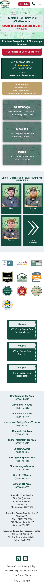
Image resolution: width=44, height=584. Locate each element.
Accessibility (11, 570)
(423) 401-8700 (22, 425)
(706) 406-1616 (22, 434)
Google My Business (18, 558)
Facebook (25, 558)
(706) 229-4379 (22, 452)
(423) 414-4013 (22, 399)
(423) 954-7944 (22, 417)
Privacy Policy (28, 566)
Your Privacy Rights (22, 575)
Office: (22, 498)
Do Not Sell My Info (28, 570)
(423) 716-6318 (22, 408)
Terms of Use (13, 566)
